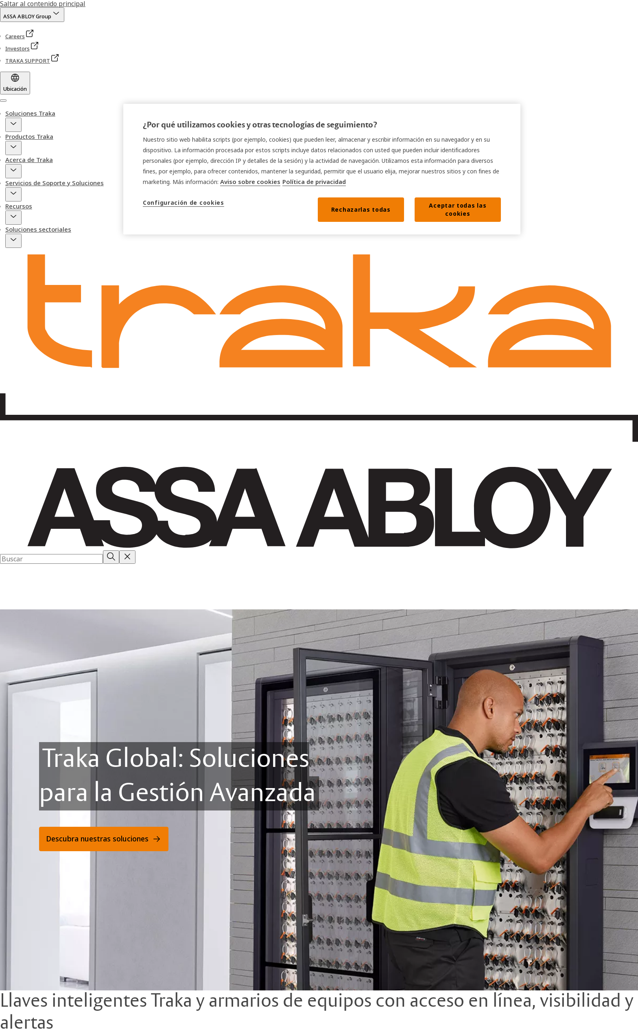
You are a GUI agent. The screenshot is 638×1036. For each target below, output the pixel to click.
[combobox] (51, 559)
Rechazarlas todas (361, 209)
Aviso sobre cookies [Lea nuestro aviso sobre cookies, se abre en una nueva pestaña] (250, 181)
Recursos (18, 206)
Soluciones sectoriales (38, 229)
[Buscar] (111, 557)
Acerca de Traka (29, 160)
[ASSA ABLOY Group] (32, 14)
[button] (13, 125)
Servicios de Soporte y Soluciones (54, 183)
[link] (20, 36)
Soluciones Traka (30, 113)
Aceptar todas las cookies (457, 209)
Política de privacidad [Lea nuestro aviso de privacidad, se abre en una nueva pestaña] (314, 181)
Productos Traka (29, 136)
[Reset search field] (127, 557)
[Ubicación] (15, 83)
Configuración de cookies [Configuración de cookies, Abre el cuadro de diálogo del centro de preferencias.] (183, 202)
